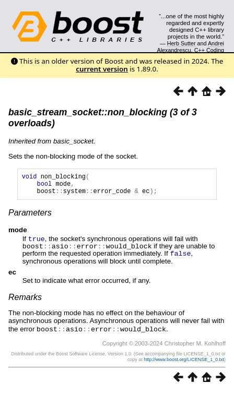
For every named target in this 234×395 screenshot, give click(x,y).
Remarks (25, 300)
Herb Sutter (181, 43)
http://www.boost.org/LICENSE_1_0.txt (184, 362)
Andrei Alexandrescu (191, 46)
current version (102, 69)
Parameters (30, 217)
